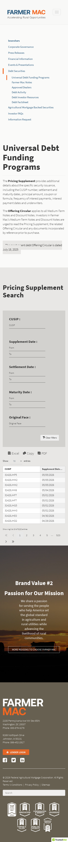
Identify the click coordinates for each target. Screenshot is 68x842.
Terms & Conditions (12, 784)
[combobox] (16, 461)
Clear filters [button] (51, 437)
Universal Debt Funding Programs (30, 77)
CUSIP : (14, 319)
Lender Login (16, 752)
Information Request (19, 119)
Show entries (16, 461)
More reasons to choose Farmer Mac (34, 649)
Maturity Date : (20, 392)
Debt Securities (16, 71)
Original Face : (19, 417)
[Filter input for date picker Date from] (27, 348)
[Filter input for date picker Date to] (27, 354)
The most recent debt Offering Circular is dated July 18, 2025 (32, 247)
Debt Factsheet (20, 102)
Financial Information (20, 59)
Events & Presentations (21, 65)
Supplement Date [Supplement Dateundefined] (51, 469)
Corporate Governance (21, 47)
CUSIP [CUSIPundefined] (8, 469)
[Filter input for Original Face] (27, 423)
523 (58, 535)
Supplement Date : (23, 341)
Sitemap (46, 784)
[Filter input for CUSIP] (27, 325)
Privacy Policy (32, 784)
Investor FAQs (15, 113)
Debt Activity (19, 92)
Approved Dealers (21, 87)
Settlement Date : (22, 367)
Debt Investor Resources (25, 97)
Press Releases (16, 53)
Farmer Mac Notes (22, 82)
